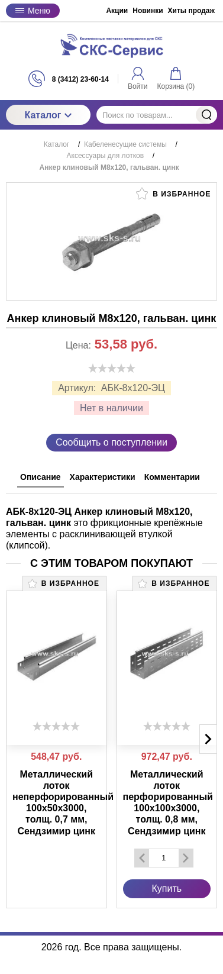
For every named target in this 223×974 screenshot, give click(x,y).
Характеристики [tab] (102, 477)
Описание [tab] (40, 477)
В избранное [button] (173, 193)
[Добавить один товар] (186, 858)
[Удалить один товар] (142, 858)
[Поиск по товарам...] (156, 115)
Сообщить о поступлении (111, 442)
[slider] (111, 368)
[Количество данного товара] (164, 857)
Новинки (147, 11)
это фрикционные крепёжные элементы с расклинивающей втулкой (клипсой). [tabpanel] (104, 529)
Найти (206, 114)
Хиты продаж (191, 11)
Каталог (48, 115)
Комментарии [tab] (172, 477)
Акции (117, 11)
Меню (32, 10)
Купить (166, 888)
